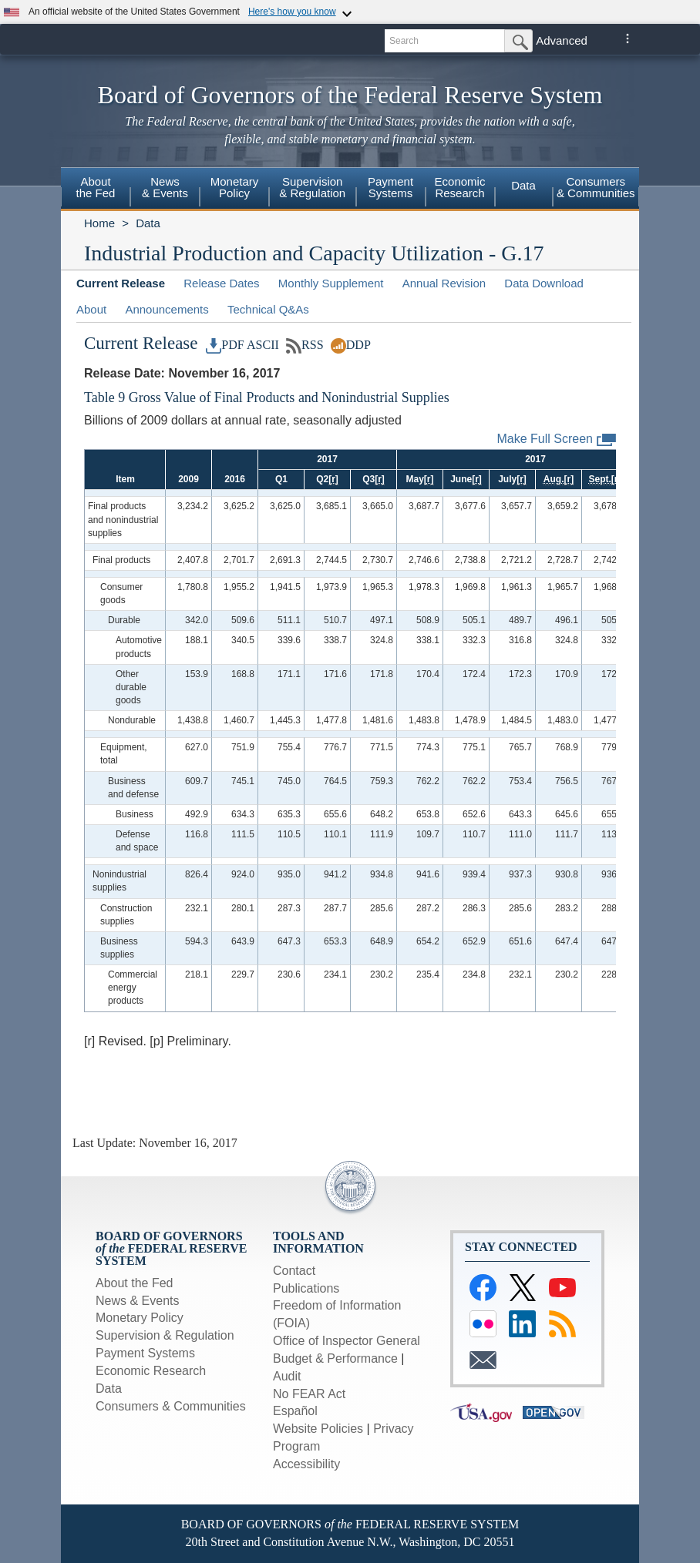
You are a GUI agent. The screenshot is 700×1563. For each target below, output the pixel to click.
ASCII (263, 344)
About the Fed (134, 1283)
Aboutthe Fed (96, 187)
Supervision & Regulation (165, 1335)
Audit (287, 1376)
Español (295, 1410)
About (91, 309)
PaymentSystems (390, 187)
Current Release (120, 283)
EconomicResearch (460, 187)
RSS (305, 344)
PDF (225, 344)
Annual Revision (444, 283)
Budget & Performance (335, 1358)
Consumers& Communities (596, 187)
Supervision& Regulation (312, 187)
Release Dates (221, 283)
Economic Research (151, 1370)
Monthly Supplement (331, 283)
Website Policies (318, 1428)
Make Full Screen (557, 439)
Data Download (544, 283)
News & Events (137, 1300)
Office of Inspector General (346, 1340)
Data (523, 185)
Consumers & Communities (171, 1406)
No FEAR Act (309, 1393)
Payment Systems (145, 1353)
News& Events (165, 187)
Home (99, 223)
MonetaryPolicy (234, 187)
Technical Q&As (268, 309)
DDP (351, 344)
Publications (306, 1288)
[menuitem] (95, 189)
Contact (294, 1270)
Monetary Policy (139, 1317)
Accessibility (306, 1464)
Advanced (561, 40)
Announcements (166, 309)
